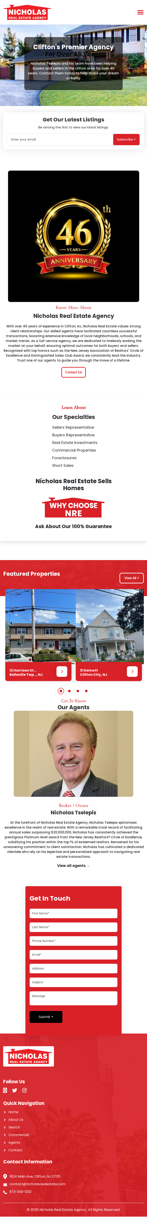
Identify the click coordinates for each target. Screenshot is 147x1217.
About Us (15, 1120)
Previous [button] (4, 586)
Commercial (18, 1135)
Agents (14, 1143)
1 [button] (61, 691)
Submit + (46, 1017)
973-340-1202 (21, 1192)
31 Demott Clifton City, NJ (93, 672)
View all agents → (73, 866)
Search (14, 1127)
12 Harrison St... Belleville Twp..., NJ (26, 672)
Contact (15, 1150)
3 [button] (78, 691)
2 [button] (69, 691)
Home (13, 1112)
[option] (38, 636)
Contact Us (73, 373)
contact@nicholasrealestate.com (38, 1184)
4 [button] (86, 691)
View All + (131, 578)
